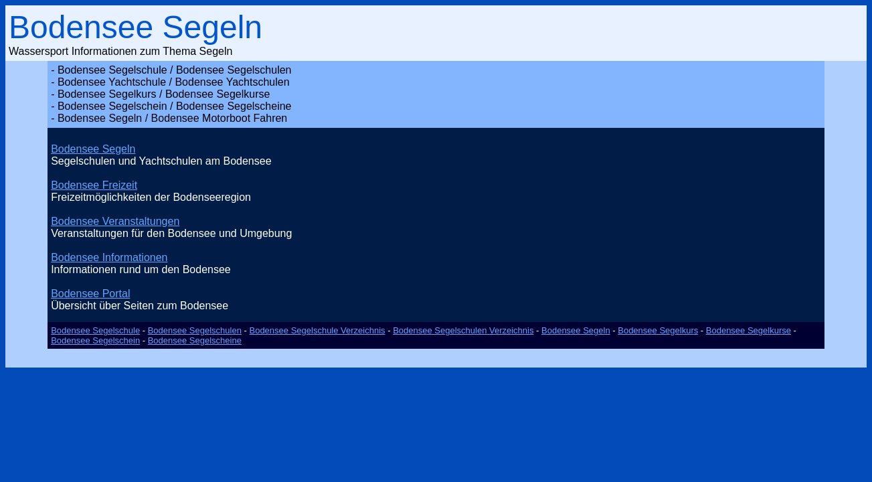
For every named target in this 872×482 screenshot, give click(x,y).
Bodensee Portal (90, 293)
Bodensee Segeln (93, 149)
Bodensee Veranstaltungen (115, 221)
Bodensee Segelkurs (658, 330)
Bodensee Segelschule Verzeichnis (317, 330)
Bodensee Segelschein (95, 340)
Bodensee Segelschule (95, 330)
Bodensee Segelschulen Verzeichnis (463, 330)
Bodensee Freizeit (94, 185)
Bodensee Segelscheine (195, 340)
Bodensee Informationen (109, 257)
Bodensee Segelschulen (195, 330)
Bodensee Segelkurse (748, 330)
